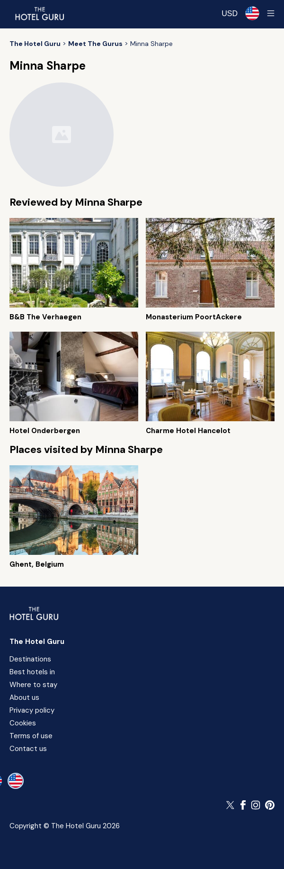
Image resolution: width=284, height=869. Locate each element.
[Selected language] (252, 13)
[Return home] (39, 13)
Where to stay (33, 684)
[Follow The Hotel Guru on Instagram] (255, 805)
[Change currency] (230, 13)
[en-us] (16, 781)
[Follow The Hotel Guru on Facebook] (243, 805)
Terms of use (31, 736)
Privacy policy (31, 710)
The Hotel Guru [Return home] (36, 641)
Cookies (22, 723)
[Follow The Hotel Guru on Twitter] (231, 805)
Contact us (28, 748)
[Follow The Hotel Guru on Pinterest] (270, 805)
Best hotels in (32, 672)
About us (24, 697)
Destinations (30, 659)
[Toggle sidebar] (271, 13)
